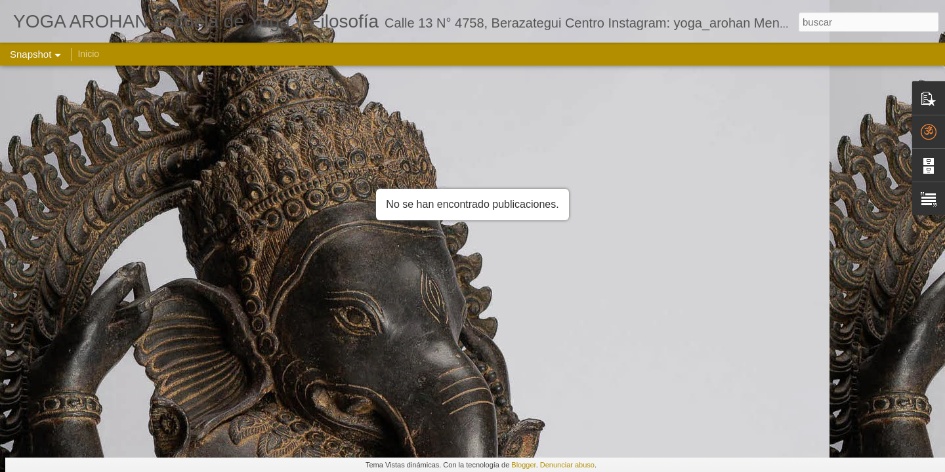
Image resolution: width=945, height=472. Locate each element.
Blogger (523, 465)
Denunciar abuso (567, 465)
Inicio (88, 54)
